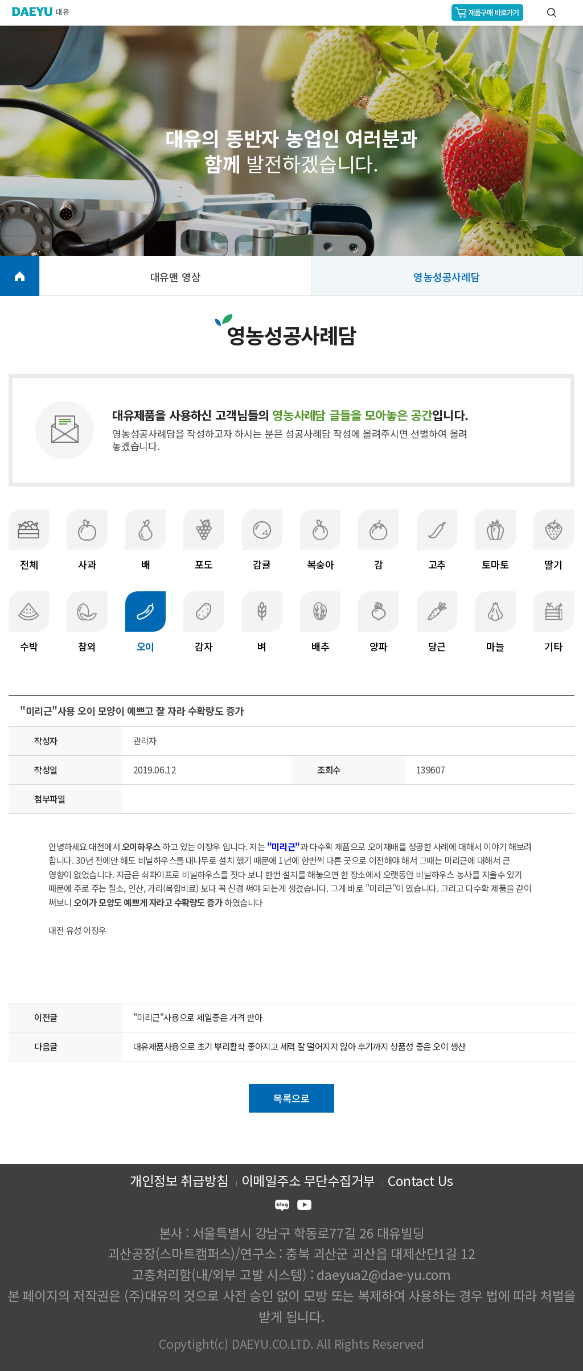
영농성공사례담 (447, 276)
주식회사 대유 (45, 11)
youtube (304, 1207)
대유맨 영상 (175, 276)
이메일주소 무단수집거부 (308, 1180)
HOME (19, 276)
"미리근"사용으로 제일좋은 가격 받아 (197, 1017)
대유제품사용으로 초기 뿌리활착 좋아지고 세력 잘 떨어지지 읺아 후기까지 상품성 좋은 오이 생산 (299, 1046)
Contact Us (420, 1180)
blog (282, 1207)
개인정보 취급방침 (179, 1180)
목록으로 (291, 1098)
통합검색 (551, 12)
